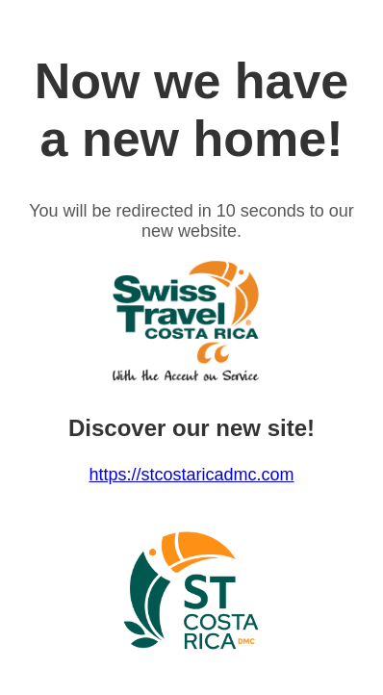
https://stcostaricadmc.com (191, 474)
